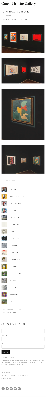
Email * (4, 343)
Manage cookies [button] (6, 372)
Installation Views (19, 19)
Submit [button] (5, 352)
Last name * (5, 335)
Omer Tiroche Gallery (19, 3)
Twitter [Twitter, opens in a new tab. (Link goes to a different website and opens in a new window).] (7, 388)
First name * (5, 328)
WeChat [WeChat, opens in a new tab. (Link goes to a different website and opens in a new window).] (15, 388)
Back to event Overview (11, 309)
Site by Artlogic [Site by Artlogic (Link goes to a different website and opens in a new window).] (7, 378)
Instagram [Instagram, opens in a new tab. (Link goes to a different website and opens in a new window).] (11, 388)
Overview (5, 19)
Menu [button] (42, 3)
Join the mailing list (19, 388)
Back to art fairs (9, 312)
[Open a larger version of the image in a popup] (23, 42)
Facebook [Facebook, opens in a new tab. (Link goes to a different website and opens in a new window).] (3, 388)
